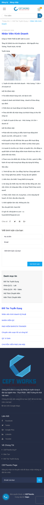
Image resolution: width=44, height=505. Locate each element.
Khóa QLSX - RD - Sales (13, 289)
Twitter (7, 425)
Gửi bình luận (35, 264)
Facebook (8, 421)
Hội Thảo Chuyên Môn (12, 293)
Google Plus (9, 430)
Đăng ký (5, 2)
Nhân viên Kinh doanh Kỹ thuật (14, 314)
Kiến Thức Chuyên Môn (12, 297)
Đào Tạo (7, 454)
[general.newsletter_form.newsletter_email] (22, 480)
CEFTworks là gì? (10, 450)
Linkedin (8, 434)
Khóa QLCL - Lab (10, 285)
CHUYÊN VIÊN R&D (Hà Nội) (13, 344)
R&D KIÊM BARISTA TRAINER (14, 326)
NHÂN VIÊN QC (8, 320)
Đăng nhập (14, 2)
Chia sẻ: (5, 221)
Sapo (27, 497)
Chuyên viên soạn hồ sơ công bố (15, 332)
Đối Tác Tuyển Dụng (11, 281)
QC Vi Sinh (6, 338)
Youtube (8, 439)
